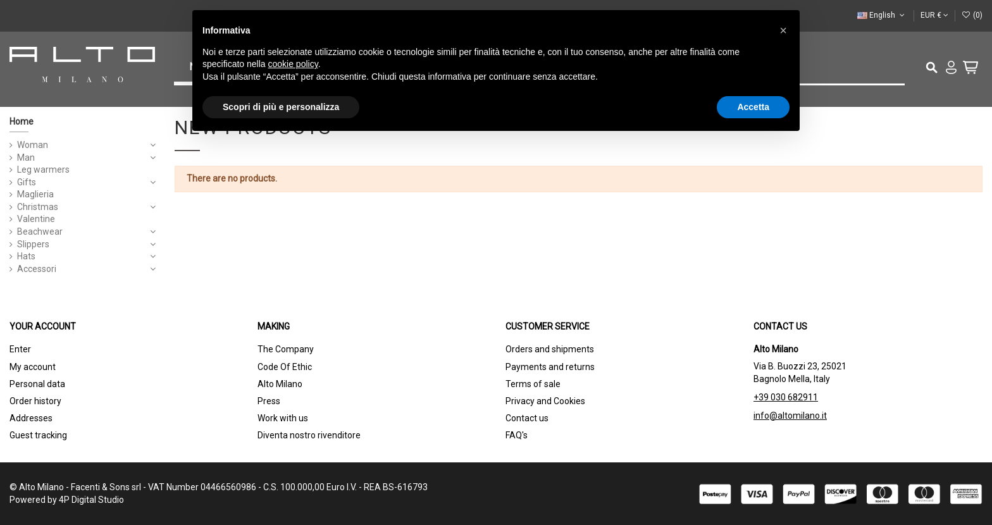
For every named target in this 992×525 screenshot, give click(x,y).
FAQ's (516, 435)
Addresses (31, 418)
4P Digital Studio (91, 500)
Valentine (36, 219)
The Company (285, 349)
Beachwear (40, 231)
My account (32, 367)
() (972, 15)
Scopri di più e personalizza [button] (281, 107)
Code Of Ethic (284, 367)
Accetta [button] (753, 107)
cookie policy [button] (293, 64)
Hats (26, 256)
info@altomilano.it (790, 416)
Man (26, 157)
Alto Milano (279, 384)
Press (268, 401)
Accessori (36, 269)
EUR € (934, 15)
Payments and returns (550, 367)
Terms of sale (533, 384)
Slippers (33, 244)
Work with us (282, 418)
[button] (783, 30)
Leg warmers (43, 169)
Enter (20, 349)
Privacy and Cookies (545, 401)
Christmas (37, 207)
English (882, 15)
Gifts (26, 182)
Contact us (527, 418)
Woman (32, 145)
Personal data (37, 384)
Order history (35, 401)
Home (21, 121)
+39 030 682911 (785, 397)
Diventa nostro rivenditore (309, 435)
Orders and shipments (549, 349)
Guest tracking (38, 435)
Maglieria (35, 194)
